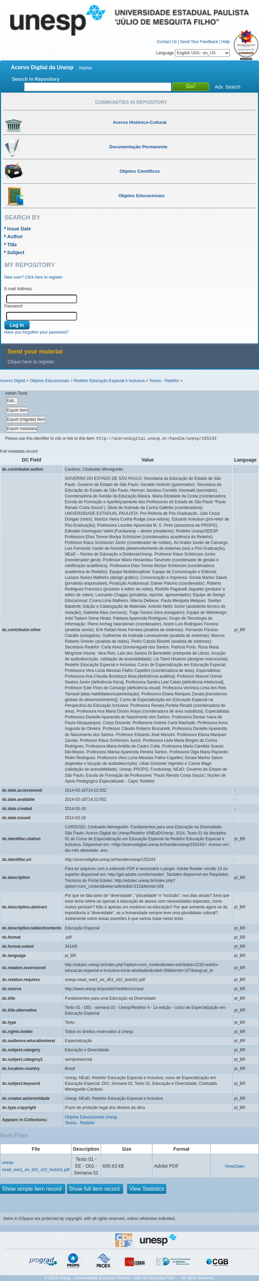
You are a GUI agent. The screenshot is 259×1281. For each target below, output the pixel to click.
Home (85, 68)
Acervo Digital (12, 380)
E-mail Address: (18, 288)
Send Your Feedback (199, 41)
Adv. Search (227, 87)
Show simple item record (32, 1189)
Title (12, 244)
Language (193, 53)
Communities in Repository (131, 102)
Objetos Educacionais (49, 380)
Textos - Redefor (164, 380)
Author (15, 236)
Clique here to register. (31, 361)
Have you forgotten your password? (36, 332)
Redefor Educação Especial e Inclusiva (109, 380)
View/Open (234, 1166)
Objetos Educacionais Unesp (91, 1117)
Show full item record (95, 1189)
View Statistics (146, 1189)
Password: (13, 306)
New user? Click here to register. (33, 277)
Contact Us (167, 41)
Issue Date (19, 228)
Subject (15, 252)
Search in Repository (35, 79)
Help (225, 41)
